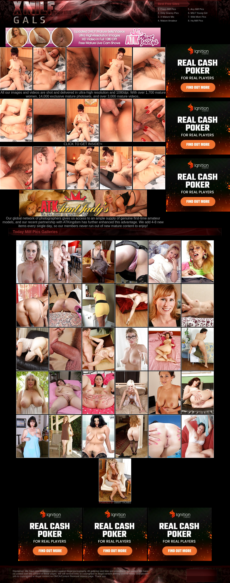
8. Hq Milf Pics (195, 20)
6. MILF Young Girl (197, 13)
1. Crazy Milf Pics (167, 9)
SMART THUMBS (122, 502)
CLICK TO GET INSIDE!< (83, 144)
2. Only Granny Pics (168, 13)
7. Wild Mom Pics (197, 17)
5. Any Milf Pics (196, 9)
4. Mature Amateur (167, 20)
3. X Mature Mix (166, 17)
